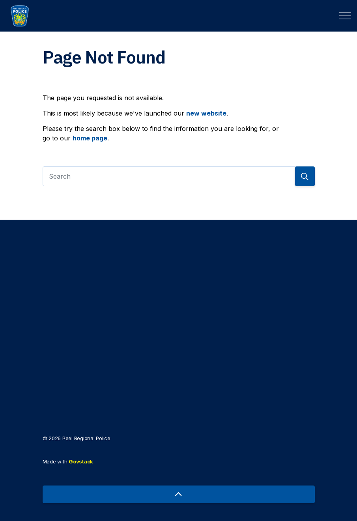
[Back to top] (179, 494)
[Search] (179, 176)
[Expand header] (345, 16)
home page (90, 138)
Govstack (81, 461)
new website (206, 113)
